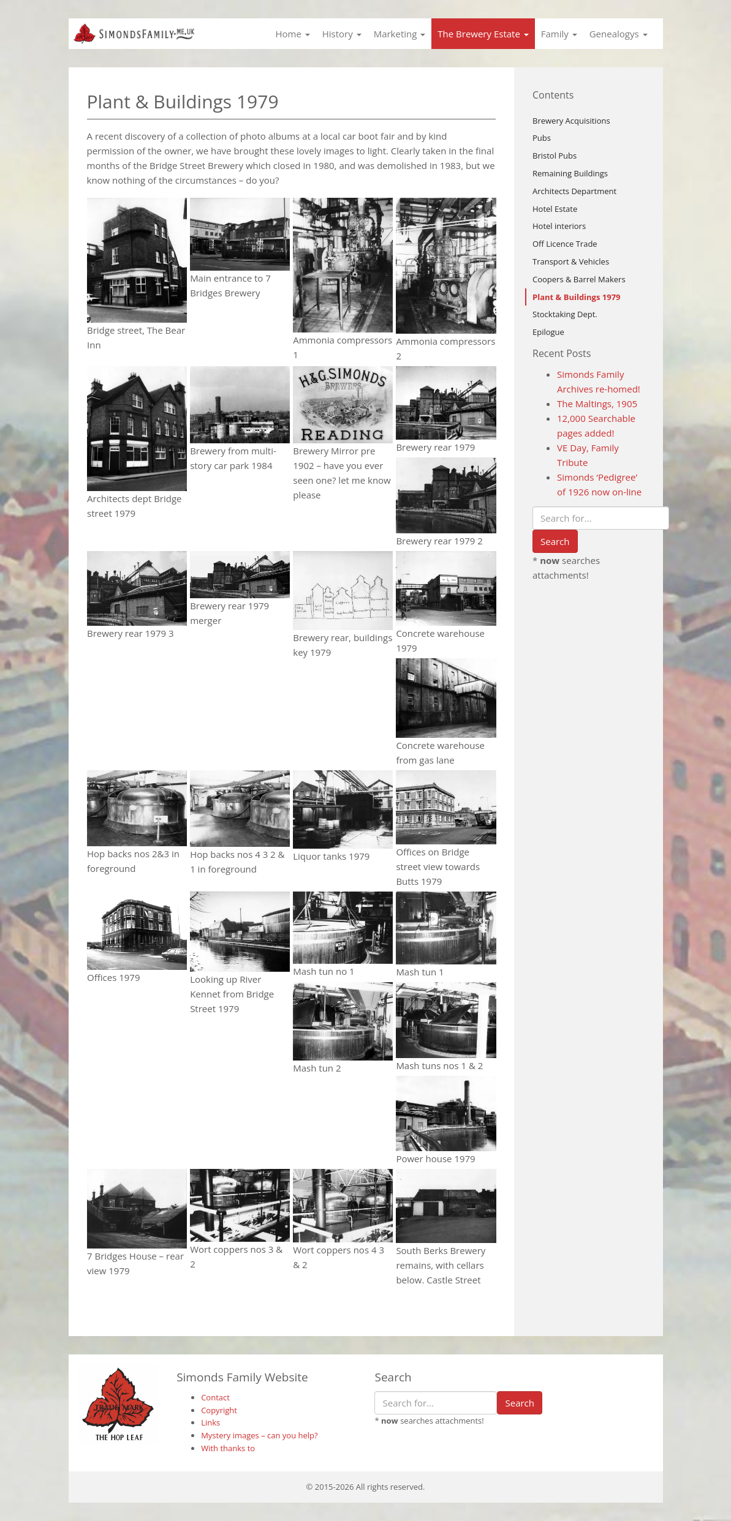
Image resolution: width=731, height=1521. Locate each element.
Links (210, 1422)
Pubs (541, 137)
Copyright (219, 1410)
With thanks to (228, 1448)
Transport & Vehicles (570, 261)
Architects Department (574, 191)
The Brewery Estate (482, 34)
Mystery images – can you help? (259, 1435)
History (342, 34)
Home (292, 34)
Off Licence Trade (564, 243)
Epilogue (548, 331)
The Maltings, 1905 (597, 403)
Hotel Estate (554, 208)
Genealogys (618, 34)
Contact (215, 1397)
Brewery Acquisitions (571, 120)
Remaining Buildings (570, 173)
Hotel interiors (559, 225)
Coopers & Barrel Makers (579, 279)
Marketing (400, 34)
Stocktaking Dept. (564, 314)
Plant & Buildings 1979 (576, 296)
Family (559, 34)
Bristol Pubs (554, 155)
